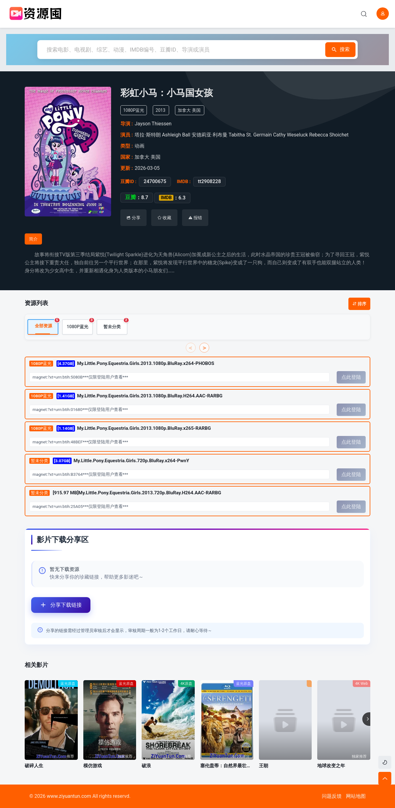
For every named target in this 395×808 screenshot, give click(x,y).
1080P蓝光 (80, 325)
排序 (359, 303)
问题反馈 (332, 796)
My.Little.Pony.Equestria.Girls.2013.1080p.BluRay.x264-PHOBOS (121, 364)
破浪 (146, 765)
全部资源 (46, 324)
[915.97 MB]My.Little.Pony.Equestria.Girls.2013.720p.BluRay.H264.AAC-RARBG (125, 493)
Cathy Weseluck (290, 135)
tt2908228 (209, 181)
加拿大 (184, 110)
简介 (33, 239)
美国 (196, 110)
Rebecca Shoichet (328, 135)
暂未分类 (115, 325)
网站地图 (356, 796)
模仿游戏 (92, 765)
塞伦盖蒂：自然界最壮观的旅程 (226, 765)
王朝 (263, 765)
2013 (160, 110)
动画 (139, 146)
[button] (366, 719)
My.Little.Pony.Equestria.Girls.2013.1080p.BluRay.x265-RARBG (120, 428)
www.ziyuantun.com (69, 796)
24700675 (154, 181)
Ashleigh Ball (176, 135)
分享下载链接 (56, 605)
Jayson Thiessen (153, 124)
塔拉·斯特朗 (147, 135)
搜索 (337, 49)
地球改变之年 (331, 765)
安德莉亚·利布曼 (209, 135)
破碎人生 (34, 765)
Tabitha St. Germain (250, 135)
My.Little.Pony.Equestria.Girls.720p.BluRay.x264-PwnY (109, 461)
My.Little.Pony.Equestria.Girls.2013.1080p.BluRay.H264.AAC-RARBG (125, 396)
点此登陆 (351, 377)
